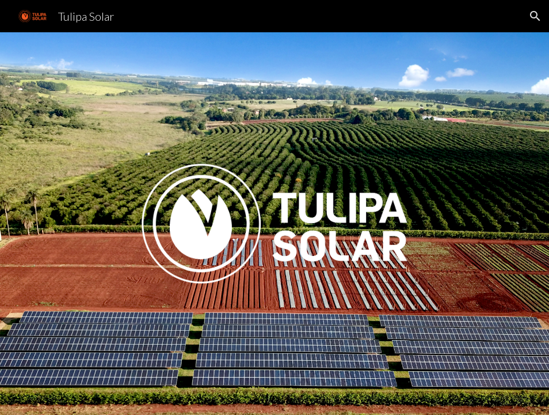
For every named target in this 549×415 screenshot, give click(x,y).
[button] (535, 16)
